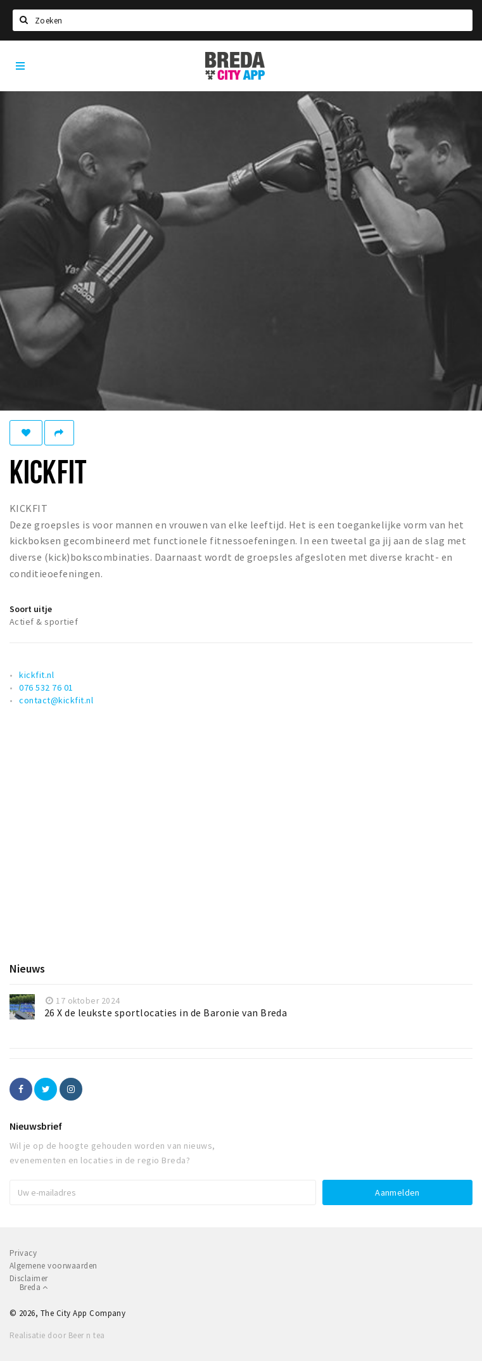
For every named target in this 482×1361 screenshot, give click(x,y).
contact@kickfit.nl (56, 700)
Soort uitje (31, 609)
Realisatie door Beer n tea (57, 1335)
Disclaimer (29, 1278)
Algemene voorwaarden (54, 1265)
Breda (34, 1287)
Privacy (23, 1253)
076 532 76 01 (46, 687)
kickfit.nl (36, 674)
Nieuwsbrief (36, 1126)
